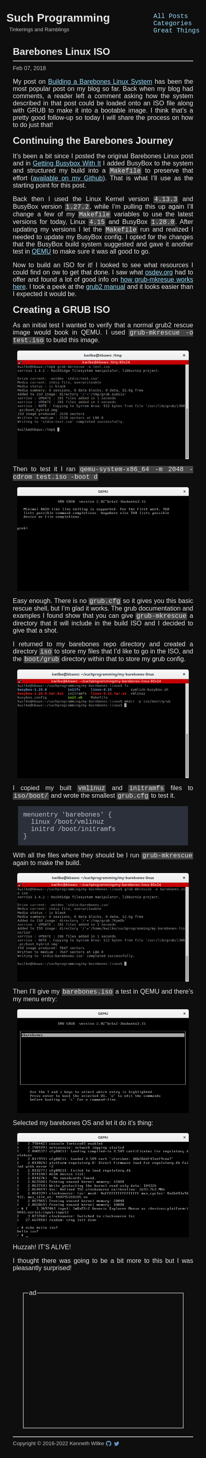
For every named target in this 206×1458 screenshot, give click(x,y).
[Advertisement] (103, 1394)
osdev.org (159, 284)
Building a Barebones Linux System (100, 86)
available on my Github (68, 184)
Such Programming (58, 20)
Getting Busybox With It (67, 168)
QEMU (41, 263)
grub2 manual (105, 298)
